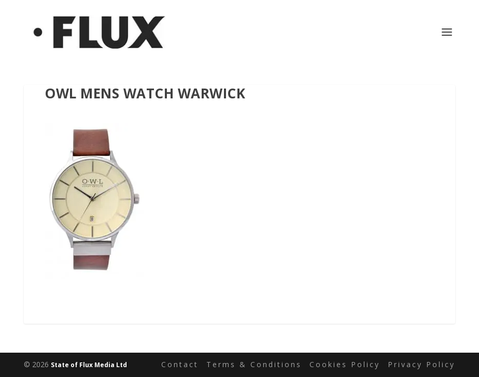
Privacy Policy (421, 364)
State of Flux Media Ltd (89, 364)
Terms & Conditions (254, 364)
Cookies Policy (344, 364)
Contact (180, 364)
